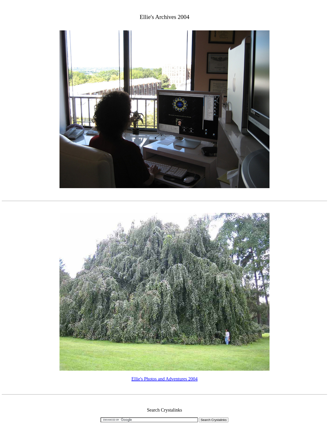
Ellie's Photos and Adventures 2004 (164, 378)
